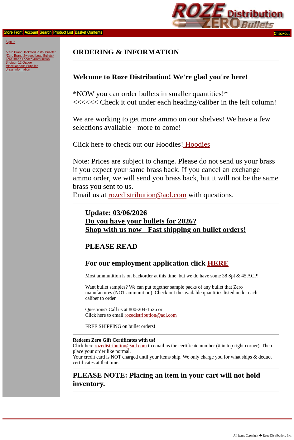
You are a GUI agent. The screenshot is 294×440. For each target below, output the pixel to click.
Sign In (10, 42)
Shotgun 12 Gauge (19, 62)
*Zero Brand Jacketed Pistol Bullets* (31, 52)
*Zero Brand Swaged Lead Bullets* (30, 55)
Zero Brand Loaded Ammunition (28, 59)
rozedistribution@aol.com (147, 195)
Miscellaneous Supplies (22, 66)
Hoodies (196, 144)
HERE (218, 263)
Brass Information (18, 69)
